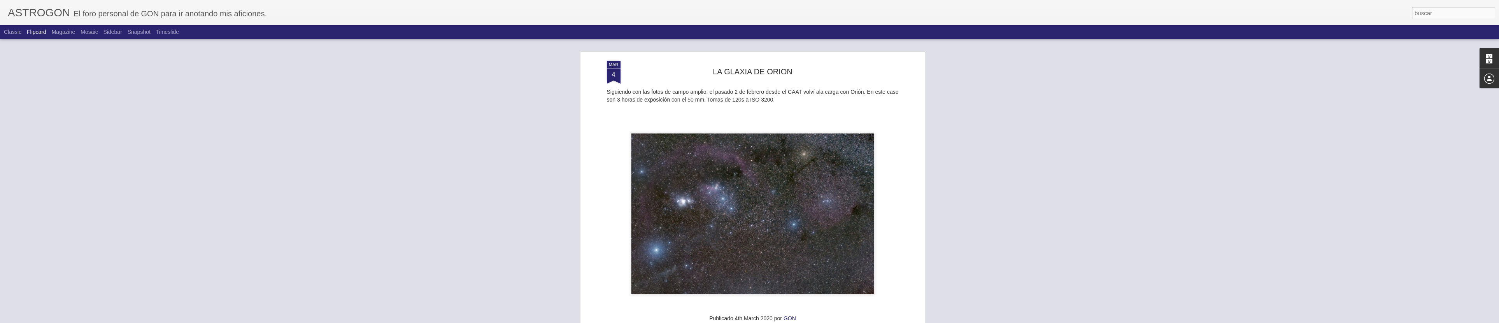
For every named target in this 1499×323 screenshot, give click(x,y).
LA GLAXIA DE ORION (752, 70)
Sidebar (112, 32)
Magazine (63, 32)
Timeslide (167, 32)
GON (790, 317)
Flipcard (36, 32)
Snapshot (139, 32)
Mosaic (89, 32)
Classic (12, 32)
